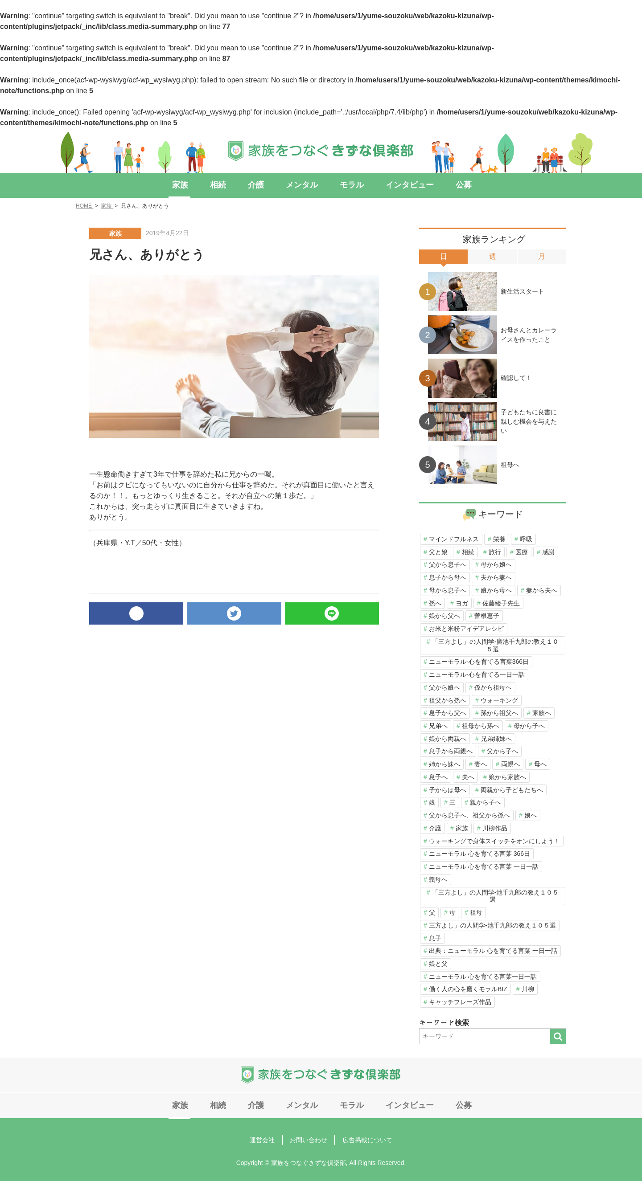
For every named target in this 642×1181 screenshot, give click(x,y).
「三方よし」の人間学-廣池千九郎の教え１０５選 (495, 645)
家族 (197, 184)
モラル (345, 184)
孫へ (435, 603)
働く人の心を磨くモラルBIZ (468, 989)
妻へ (480, 764)
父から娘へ (444, 687)
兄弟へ (438, 725)
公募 (445, 184)
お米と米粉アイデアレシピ (466, 628)
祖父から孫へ (447, 700)
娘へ (530, 815)
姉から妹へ (444, 764)
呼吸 (526, 539)
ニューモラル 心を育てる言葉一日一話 (483, 976)
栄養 (499, 539)
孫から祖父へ (499, 712)
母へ (540, 764)
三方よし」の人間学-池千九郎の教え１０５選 (492, 925)
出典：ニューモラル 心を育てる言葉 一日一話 (493, 950)
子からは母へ (447, 789)
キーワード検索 (444, 1022)
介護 (261, 184)
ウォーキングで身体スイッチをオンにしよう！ (494, 841)
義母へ (438, 879)
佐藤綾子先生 (501, 603)
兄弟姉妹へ (496, 738)
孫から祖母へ (493, 687)
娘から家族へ (507, 777)
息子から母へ (447, 577)
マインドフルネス (454, 539)
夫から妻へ (496, 577)
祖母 (476, 912)
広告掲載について (363, 1138)
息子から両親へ (451, 751)
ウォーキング (499, 700)
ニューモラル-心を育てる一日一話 (477, 674)
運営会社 (266, 1138)
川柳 (528, 989)
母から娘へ (496, 564)
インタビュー (397, 184)
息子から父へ (447, 712)
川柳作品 (494, 828)
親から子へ (485, 802)
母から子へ (529, 725)
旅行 (495, 552)
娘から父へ (444, 615)
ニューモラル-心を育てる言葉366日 (479, 661)
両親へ (510, 764)
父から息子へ (447, 564)
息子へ (438, 777)
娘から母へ (496, 590)
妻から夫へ (541, 590)
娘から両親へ (447, 738)
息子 (435, 938)
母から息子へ (447, 590)
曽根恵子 (486, 615)
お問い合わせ (308, 1138)
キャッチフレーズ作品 (460, 1001)
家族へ (541, 712)
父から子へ (502, 751)
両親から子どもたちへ (512, 789)
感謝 (548, 552)
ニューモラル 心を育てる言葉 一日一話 (484, 866)
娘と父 (438, 963)
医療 (521, 552)
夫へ (468, 777)
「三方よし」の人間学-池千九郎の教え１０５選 (495, 896)
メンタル (301, 184)
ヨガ (462, 603)
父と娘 (438, 552)
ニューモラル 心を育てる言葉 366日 (479, 853)
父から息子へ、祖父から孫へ (469, 815)
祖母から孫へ (480, 725)
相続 (229, 184)
